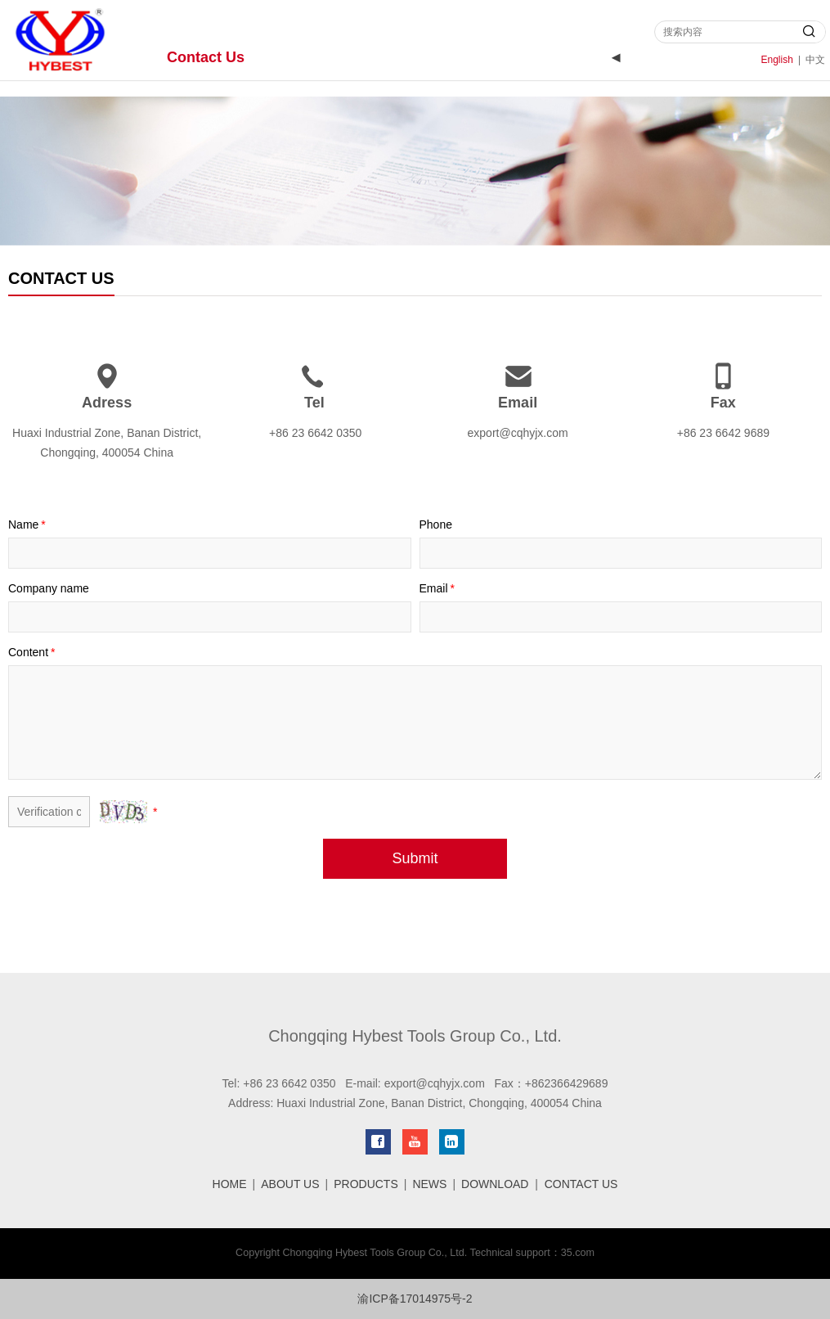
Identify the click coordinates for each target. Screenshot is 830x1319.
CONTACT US (581, 1184)
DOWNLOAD (494, 1184)
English (777, 59)
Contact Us (206, 57)
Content (33, 652)
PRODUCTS (366, 1184)
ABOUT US (290, 1184)
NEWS (429, 1184)
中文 (815, 59)
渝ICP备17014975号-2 (414, 1298)
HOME (230, 1184)
